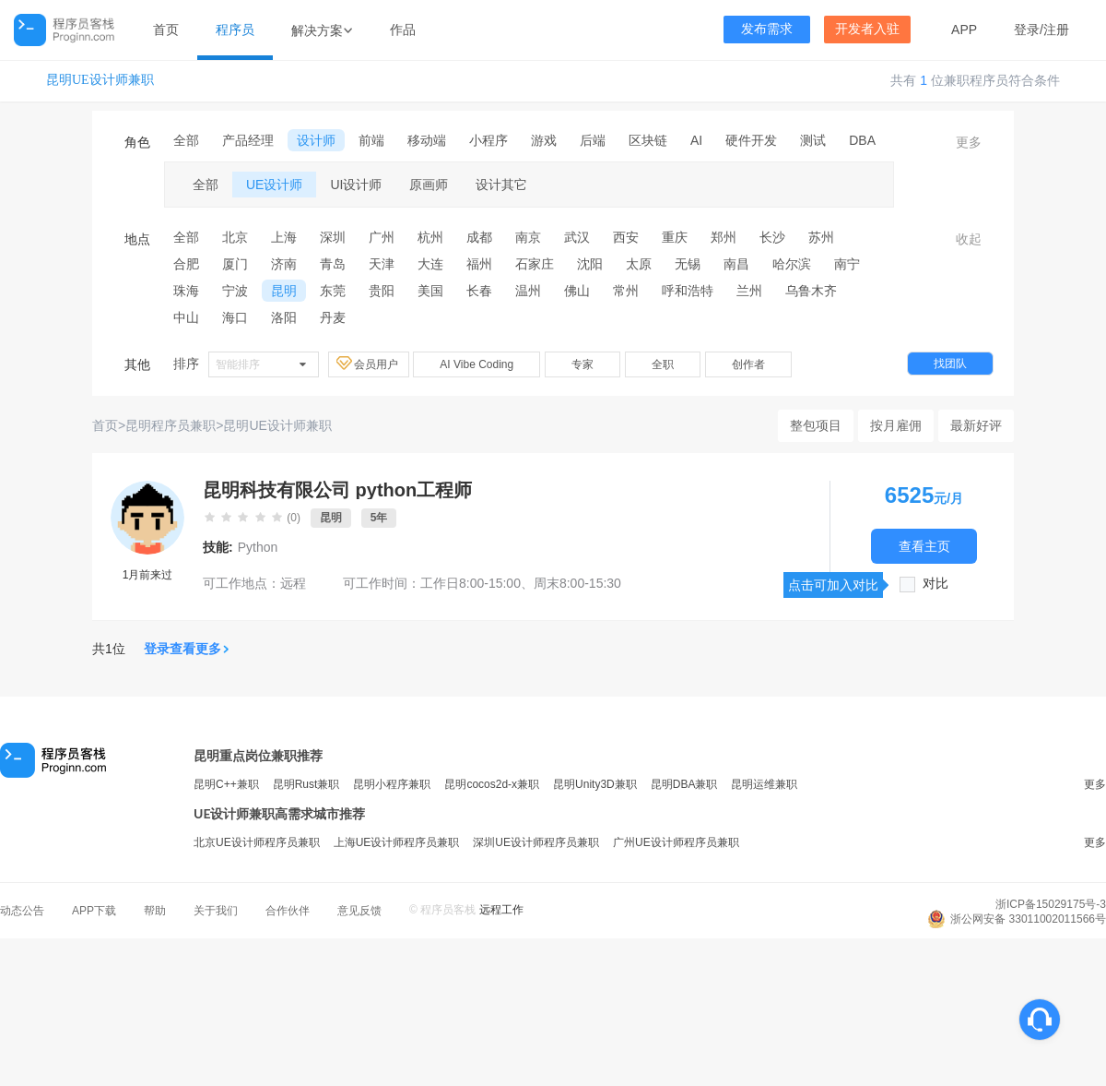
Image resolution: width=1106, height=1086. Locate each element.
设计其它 (501, 184)
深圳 (333, 237)
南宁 (847, 264)
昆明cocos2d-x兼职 (491, 784)
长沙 (772, 237)
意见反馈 (359, 910)
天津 (381, 264)
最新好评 (976, 425)
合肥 (186, 264)
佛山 (577, 290)
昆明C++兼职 (226, 784)
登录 (1027, 29)
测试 (813, 140)
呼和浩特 (687, 290)
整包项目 (815, 425)
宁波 (235, 290)
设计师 (316, 140)
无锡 (687, 264)
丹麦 (333, 317)
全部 (186, 140)
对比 (935, 584)
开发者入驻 (867, 29)
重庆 (675, 237)
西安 (626, 237)
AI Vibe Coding (476, 364)
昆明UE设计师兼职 (100, 80)
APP (964, 29)
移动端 (426, 140)
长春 (479, 290)
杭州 (430, 237)
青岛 (333, 264)
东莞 (333, 290)
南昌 (736, 264)
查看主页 (924, 546)
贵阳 (381, 290)
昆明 (284, 290)
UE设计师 (274, 184)
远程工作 (501, 909)
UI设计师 (356, 184)
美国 (430, 290)
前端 (371, 140)
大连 (430, 264)
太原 (639, 264)
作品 (403, 29)
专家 (582, 364)
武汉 (577, 237)
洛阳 (284, 317)
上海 (284, 237)
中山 (186, 317)
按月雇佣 (896, 425)
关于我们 (216, 910)
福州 (479, 264)
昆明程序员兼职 (170, 425)
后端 (593, 140)
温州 (528, 290)
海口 (235, 317)
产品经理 (248, 140)
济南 (284, 264)
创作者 (748, 364)
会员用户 (368, 363)
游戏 (544, 140)
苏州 (821, 237)
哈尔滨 (791, 264)
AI (696, 140)
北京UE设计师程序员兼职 (257, 842)
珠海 (186, 290)
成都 (479, 237)
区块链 (648, 140)
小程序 (488, 140)
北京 (235, 237)
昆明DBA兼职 (684, 784)
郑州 (723, 237)
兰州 (749, 290)
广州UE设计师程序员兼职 (676, 842)
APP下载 (94, 910)
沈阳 (590, 264)
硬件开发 (751, 140)
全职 (663, 364)
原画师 (428, 184)
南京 (528, 237)
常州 (626, 290)
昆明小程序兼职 (391, 784)
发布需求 (767, 29)
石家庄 (534, 264)
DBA (862, 140)
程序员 (235, 29)
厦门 (235, 264)
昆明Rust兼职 (306, 784)
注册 (1056, 29)
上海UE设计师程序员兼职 (397, 842)
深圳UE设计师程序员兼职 (536, 842)
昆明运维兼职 (764, 784)
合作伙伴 (287, 910)
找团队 (950, 363)
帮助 (155, 910)
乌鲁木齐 (811, 290)
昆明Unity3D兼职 (595, 784)
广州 (381, 237)
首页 (166, 29)
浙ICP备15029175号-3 (1050, 904)
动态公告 (22, 910)
